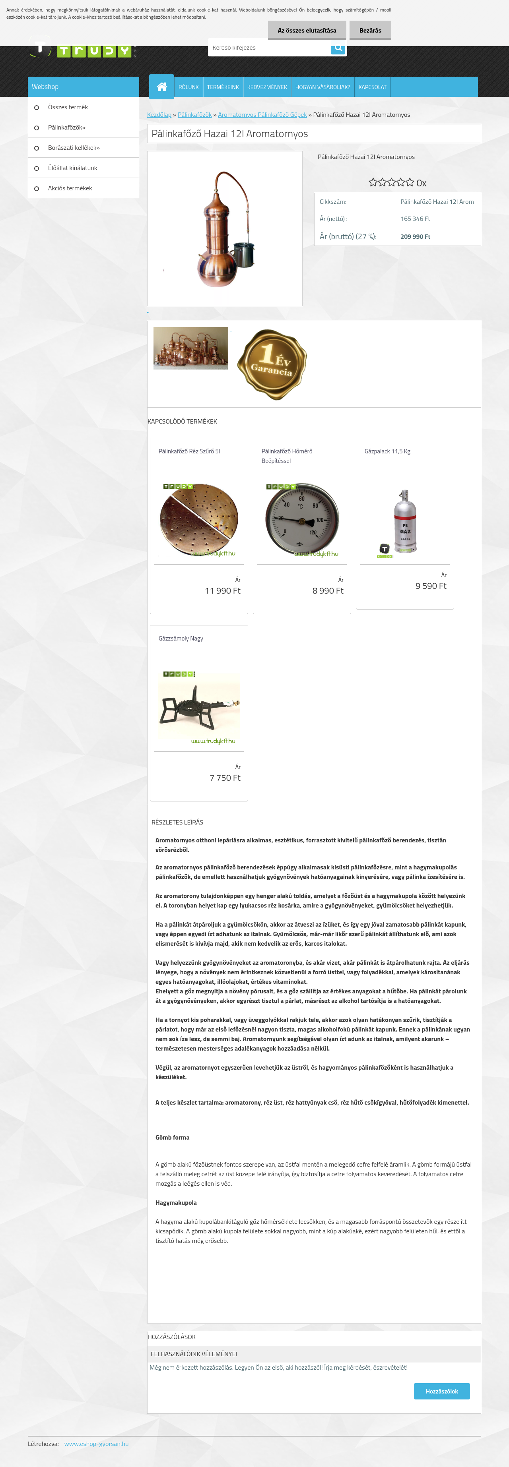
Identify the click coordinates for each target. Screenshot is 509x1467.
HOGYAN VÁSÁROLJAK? (322, 87)
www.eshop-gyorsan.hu (96, 1443)
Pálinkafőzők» (66, 127)
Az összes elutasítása (307, 30)
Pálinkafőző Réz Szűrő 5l (189, 451)
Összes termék (68, 107)
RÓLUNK (189, 87)
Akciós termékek (70, 188)
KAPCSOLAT (373, 87)
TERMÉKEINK (223, 87)
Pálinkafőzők (195, 114)
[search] (338, 47)
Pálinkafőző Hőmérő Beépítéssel (287, 456)
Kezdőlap (159, 114)
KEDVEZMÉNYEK (267, 87)
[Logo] (82, 47)
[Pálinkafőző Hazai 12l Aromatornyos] (192, 328)
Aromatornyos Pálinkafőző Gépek (262, 114)
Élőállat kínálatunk (72, 167)
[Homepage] (165, 87)
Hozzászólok (442, 1391)
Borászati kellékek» (74, 147)
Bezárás (370, 30)
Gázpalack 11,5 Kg (387, 451)
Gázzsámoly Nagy (181, 638)
